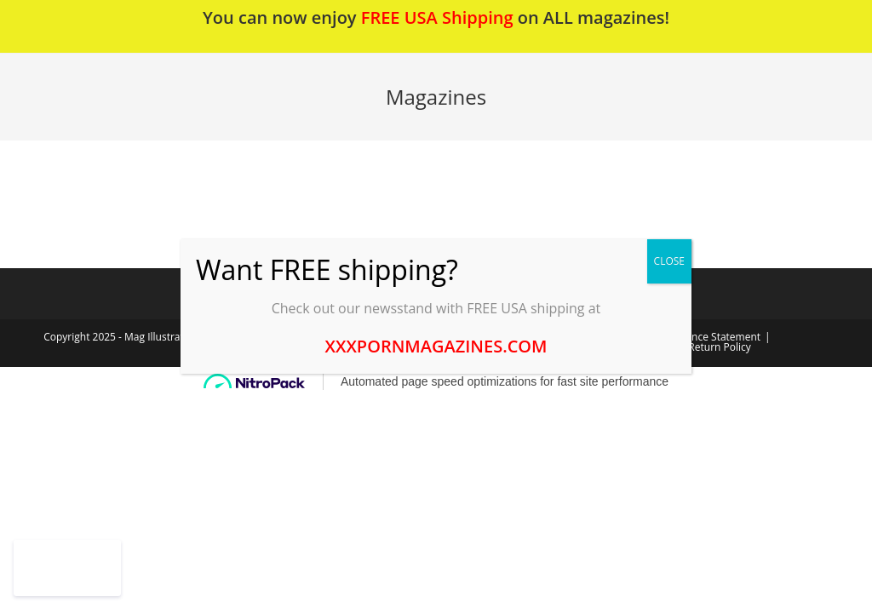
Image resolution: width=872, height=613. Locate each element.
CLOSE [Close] (669, 261)
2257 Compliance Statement (694, 336)
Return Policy (719, 347)
